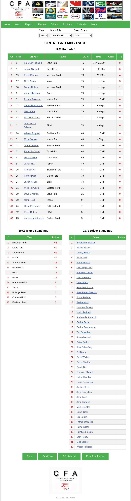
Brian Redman (84, 297)
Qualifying (48, 456)
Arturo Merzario (32, 93)
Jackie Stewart (31, 69)
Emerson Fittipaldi (33, 63)
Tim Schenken (31, 145)
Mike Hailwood (31, 188)
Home (7, 24)
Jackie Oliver (30, 182)
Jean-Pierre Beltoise (87, 292)
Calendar (82, 24)
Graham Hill (30, 169)
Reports (29, 24)
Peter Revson (31, 75)
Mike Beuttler (30, 139)
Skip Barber (82, 442)
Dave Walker (30, 157)
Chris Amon (30, 81)
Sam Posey (82, 437)
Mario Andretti (84, 312)
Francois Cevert (32, 151)
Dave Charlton (31, 194)
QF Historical (69, 456)
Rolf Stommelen (32, 117)
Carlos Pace (30, 176)
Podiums (67, 24)
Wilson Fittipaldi (32, 133)
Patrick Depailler (85, 422)
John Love (82, 397)
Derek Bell (82, 367)
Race (29, 456)
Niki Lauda (29, 111)
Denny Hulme (31, 87)
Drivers (54, 24)
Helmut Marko (84, 377)
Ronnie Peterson (32, 99)
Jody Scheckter (84, 392)
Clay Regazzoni (84, 267)
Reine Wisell (83, 427)
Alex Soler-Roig (84, 347)
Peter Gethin (30, 212)
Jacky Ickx (29, 163)
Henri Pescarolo (32, 206)
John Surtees (83, 402)
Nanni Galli (29, 200)
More (94, 24)
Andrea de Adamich (34, 218)
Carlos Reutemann (33, 105)
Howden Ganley (85, 307)
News (18, 24)
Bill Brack (81, 352)
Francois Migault (85, 372)
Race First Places (95, 456)
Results (42, 24)
